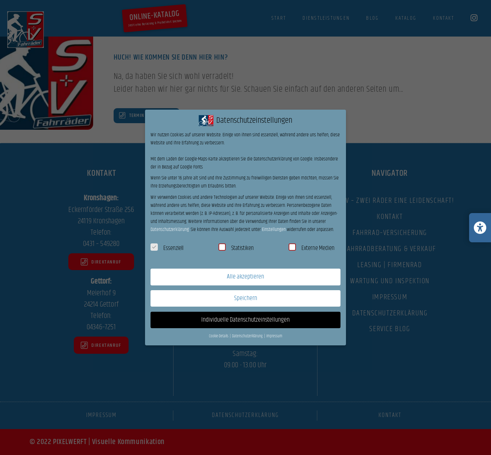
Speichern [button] (245, 298)
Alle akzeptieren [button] (245, 276)
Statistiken (236, 248)
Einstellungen (274, 229)
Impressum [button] (274, 336)
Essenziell (167, 248)
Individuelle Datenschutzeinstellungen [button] (245, 320)
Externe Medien (312, 248)
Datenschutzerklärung (170, 229)
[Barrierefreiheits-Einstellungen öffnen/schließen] (480, 227)
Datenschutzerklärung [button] (247, 336)
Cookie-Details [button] (219, 336)
